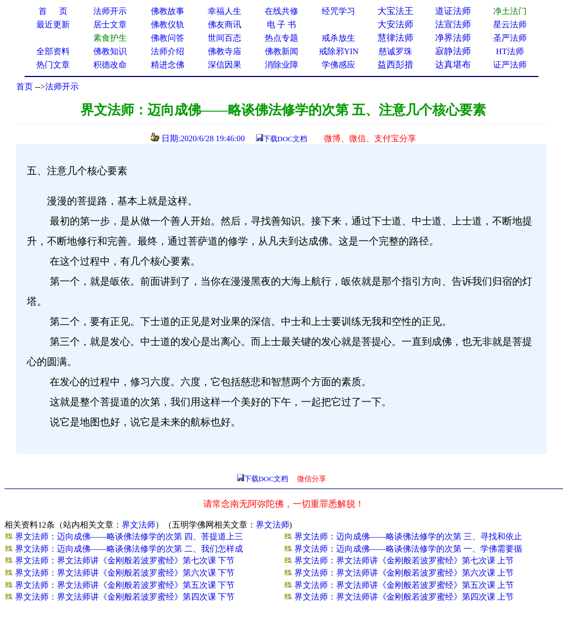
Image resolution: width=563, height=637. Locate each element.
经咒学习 (338, 11)
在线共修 (281, 11)
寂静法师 (453, 51)
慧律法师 (395, 37)
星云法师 (510, 24)
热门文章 (53, 64)
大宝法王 (395, 11)
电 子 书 (281, 24)
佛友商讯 (224, 24)
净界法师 (453, 37)
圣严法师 (510, 37)
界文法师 (138, 524)
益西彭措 (395, 64)
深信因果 (224, 64)
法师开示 (62, 86)
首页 (24, 86)
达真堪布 (453, 64)
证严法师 (510, 64)
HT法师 (510, 51)
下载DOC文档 (285, 139)
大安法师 (395, 24)
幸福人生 (224, 11)
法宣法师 (453, 24)
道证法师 (453, 11)
